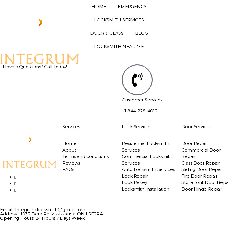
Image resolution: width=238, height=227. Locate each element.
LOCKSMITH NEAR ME (119, 46)
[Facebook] (15, 177)
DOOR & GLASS (107, 33)
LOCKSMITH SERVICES (119, 20)
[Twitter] (15, 184)
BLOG (141, 33)
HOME (99, 6)
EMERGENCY (132, 6)
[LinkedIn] (15, 190)
